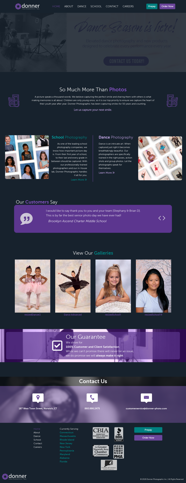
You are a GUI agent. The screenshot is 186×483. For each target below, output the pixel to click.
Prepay (151, 6)
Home (56, 6)
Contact (112, 6)
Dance (81, 6)
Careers (128, 6)
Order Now (167, 6)
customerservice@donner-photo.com (146, 408)
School (96, 6)
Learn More (79, 179)
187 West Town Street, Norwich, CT (38, 408)
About (68, 6)
